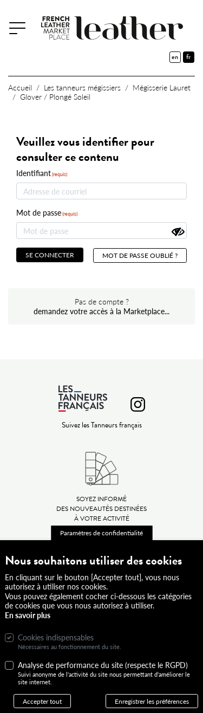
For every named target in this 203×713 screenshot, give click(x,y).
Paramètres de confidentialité (101, 543)
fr (188, 57)
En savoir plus (27, 625)
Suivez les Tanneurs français (102, 425)
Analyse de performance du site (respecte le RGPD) (103, 675)
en (175, 57)
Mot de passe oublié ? (140, 255)
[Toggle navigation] (20, 28)
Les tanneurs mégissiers (82, 87)
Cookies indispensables (56, 648)
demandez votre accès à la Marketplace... (101, 311)
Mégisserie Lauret (162, 87)
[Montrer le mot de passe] (178, 232)
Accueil (20, 87)
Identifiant (33, 173)
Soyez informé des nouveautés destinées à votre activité (101, 508)
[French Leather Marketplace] (113, 28)
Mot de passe (38, 213)
